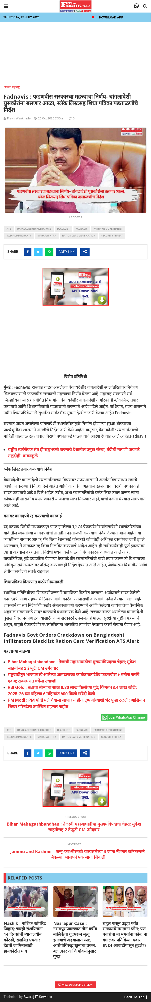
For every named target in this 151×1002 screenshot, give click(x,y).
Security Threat (112, 235)
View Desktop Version (75, 984)
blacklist (63, 229)
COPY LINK (66, 252)
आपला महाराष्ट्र (12, 87)
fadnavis (82, 229)
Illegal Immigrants (19, 235)
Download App (111, 17)
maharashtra (47, 235)
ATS (9, 229)
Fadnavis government (108, 229)
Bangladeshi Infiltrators (34, 229)
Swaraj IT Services (38, 997)
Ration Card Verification (78, 235)
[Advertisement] (75, 52)
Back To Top (135, 996)
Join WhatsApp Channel (124, 717)
